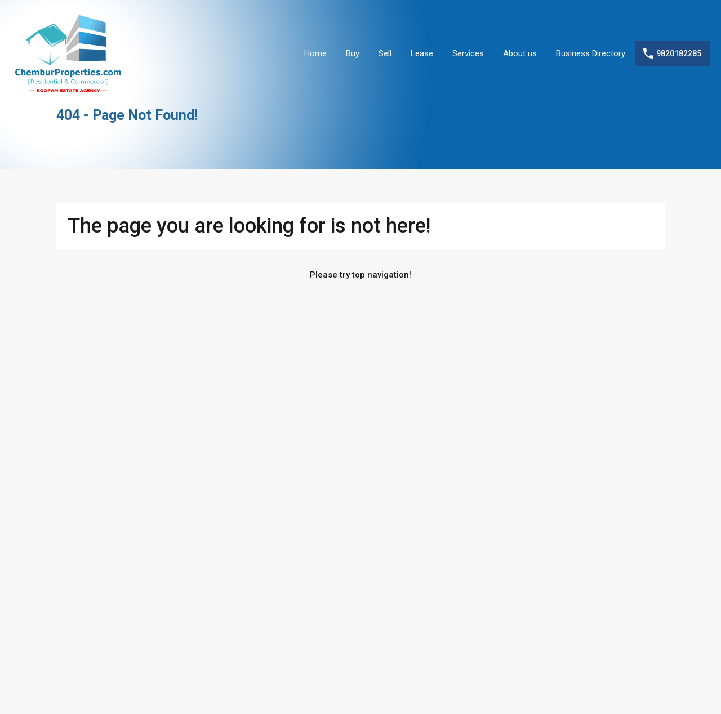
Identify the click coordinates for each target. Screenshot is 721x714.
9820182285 (678, 53)
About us (520, 53)
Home (315, 53)
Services (468, 53)
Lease (422, 53)
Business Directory (590, 53)
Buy (352, 53)
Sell (385, 53)
